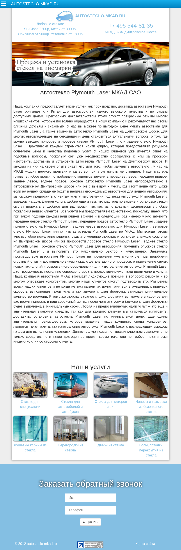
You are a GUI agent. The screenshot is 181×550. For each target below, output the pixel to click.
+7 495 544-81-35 (130, 26)
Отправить (90, 521)
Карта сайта (145, 544)
